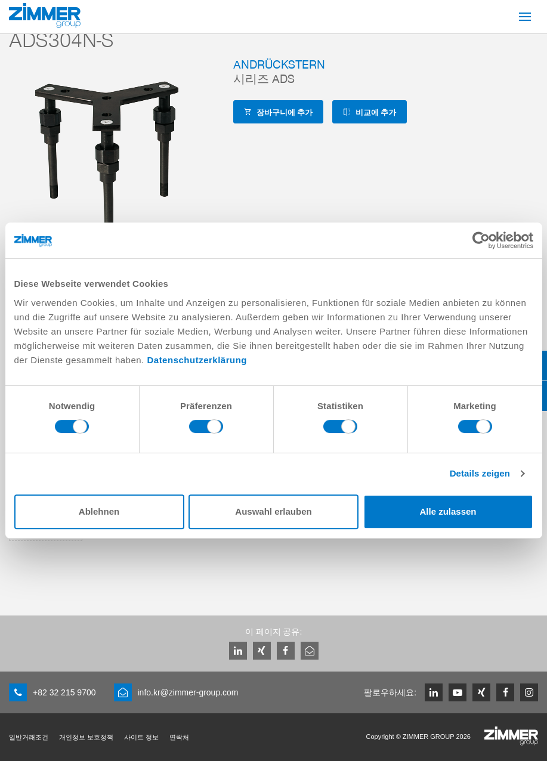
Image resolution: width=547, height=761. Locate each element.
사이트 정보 (141, 737)
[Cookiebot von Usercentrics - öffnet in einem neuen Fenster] (481, 240)
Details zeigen (480, 473)
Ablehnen (99, 511)
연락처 (179, 737)
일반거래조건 (28, 737)
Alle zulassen (447, 511)
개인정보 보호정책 (86, 737)
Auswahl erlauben (273, 511)
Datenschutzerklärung (197, 360)
